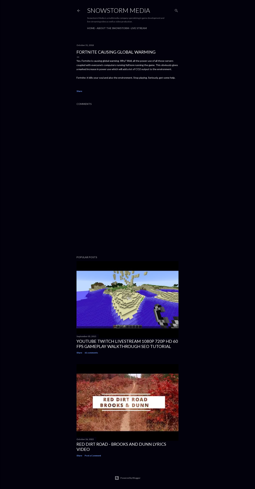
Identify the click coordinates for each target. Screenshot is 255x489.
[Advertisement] (127, 222)
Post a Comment (93, 455)
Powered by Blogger (127, 478)
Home (91, 28)
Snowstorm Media (118, 10)
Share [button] (79, 91)
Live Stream (139, 28)
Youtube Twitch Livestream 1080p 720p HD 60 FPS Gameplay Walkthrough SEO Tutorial (127, 344)
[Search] (176, 9)
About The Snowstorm (113, 28)
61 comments (91, 352)
